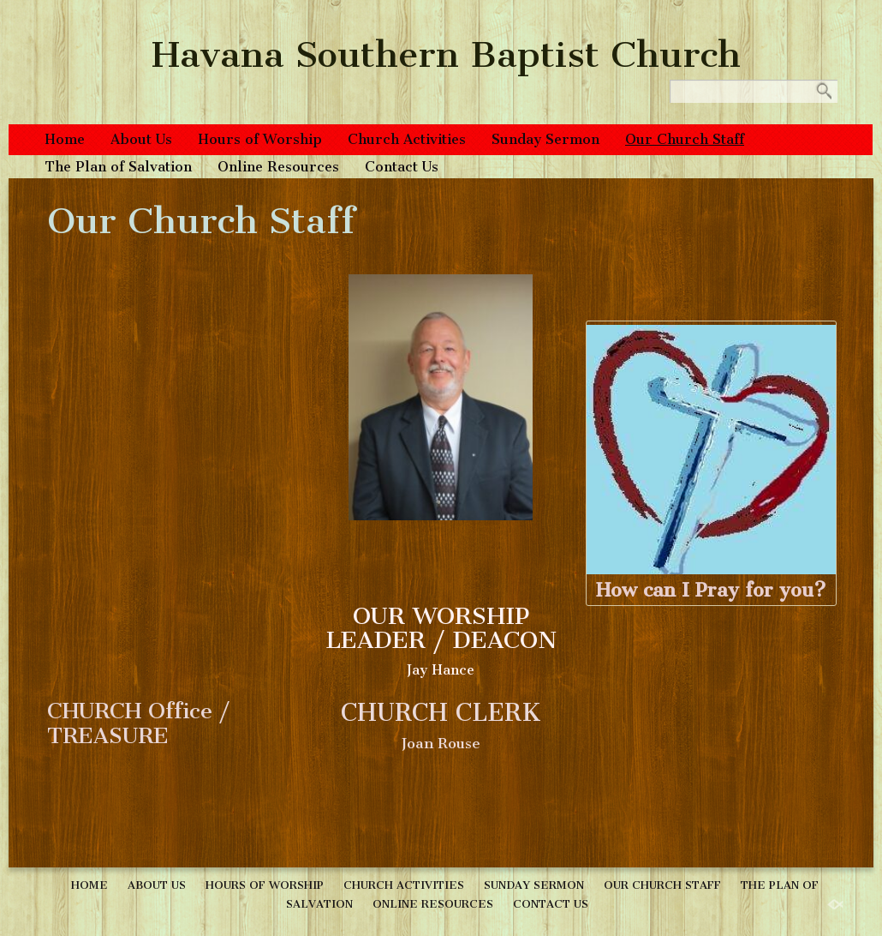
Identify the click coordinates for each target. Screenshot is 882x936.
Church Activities (407, 139)
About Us (141, 139)
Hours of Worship (260, 139)
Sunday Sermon (545, 139)
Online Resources (278, 167)
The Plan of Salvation (118, 167)
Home (65, 139)
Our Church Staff (684, 139)
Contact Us (401, 167)
